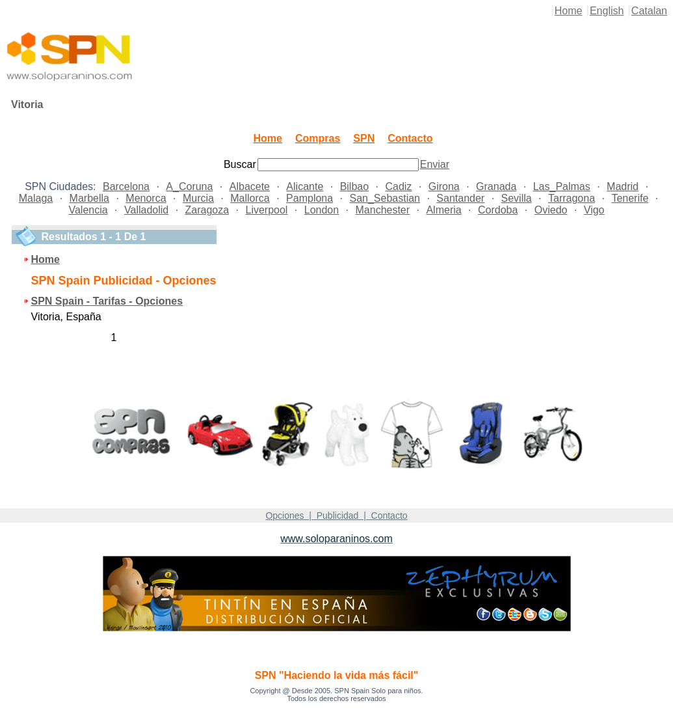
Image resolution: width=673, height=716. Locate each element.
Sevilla (516, 198)
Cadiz (398, 186)
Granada (496, 186)
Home (569, 10)
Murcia (198, 198)
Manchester (383, 209)
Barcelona (126, 186)
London (321, 209)
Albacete (250, 186)
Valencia (87, 209)
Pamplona (309, 198)
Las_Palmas (561, 186)
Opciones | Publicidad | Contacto (336, 515)
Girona (444, 186)
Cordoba (498, 209)
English (607, 10)
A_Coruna (189, 186)
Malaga (36, 198)
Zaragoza (207, 209)
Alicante (304, 186)
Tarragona (571, 198)
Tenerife (629, 198)
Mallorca (249, 198)
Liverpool (266, 209)
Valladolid (146, 209)
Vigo (594, 209)
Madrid (623, 186)
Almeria (443, 209)
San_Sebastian (384, 198)
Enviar (434, 164)
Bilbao (354, 186)
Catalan (649, 10)
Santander (460, 198)
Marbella (89, 198)
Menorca (145, 198)
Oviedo (551, 209)
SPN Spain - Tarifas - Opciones (107, 301)
